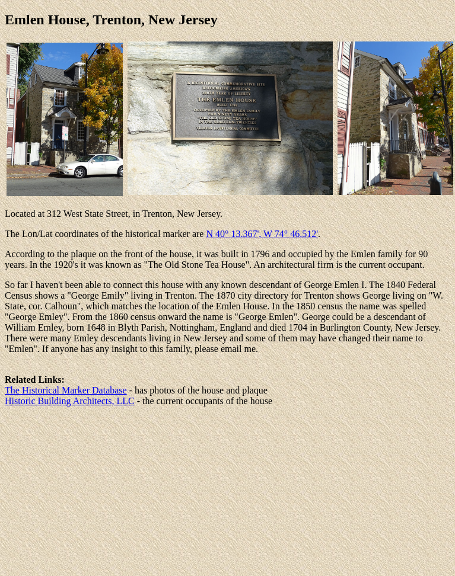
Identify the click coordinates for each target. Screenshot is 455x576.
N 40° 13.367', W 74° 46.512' (262, 234)
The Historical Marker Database (66, 390)
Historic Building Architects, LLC (70, 401)
